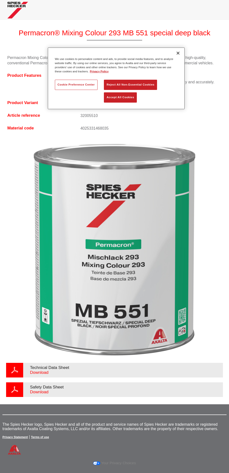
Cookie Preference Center (76, 84)
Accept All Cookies (120, 97)
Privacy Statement (15, 437)
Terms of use (40, 437)
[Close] (178, 53)
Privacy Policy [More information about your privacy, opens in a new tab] (99, 71)
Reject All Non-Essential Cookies (130, 84)
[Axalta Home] (17, 13)
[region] (116, 78)
